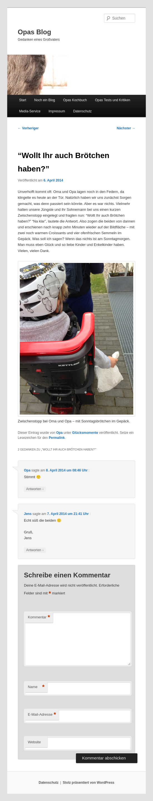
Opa (59, 433)
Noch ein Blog (44, 100)
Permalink (57, 438)
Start (22, 100)
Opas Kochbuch (75, 100)
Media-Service (30, 111)
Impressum (56, 111)
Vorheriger (28, 128)
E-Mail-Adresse (42, 715)
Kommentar (39, 617)
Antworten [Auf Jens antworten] (35, 550)
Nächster (126, 128)
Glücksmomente (85, 433)
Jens (27, 514)
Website (34, 742)
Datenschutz (82, 111)
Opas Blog (34, 32)
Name (36, 687)
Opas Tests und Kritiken (112, 100)
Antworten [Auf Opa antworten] (35, 489)
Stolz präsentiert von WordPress (88, 783)
